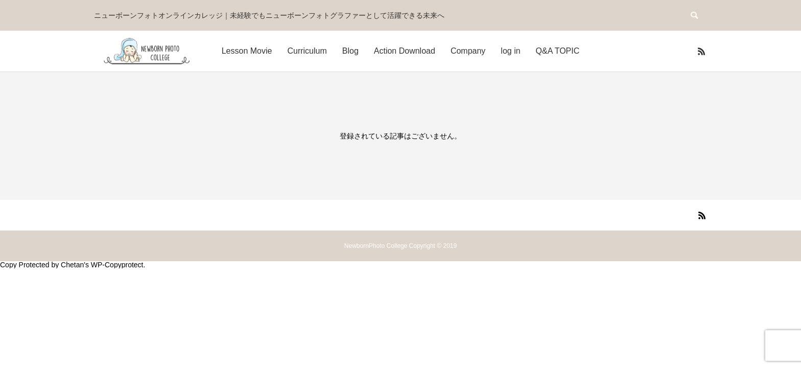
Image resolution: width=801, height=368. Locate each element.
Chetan (72, 265)
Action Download (404, 51)
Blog (350, 51)
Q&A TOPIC (558, 51)
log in (510, 51)
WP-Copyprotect (117, 265)
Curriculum (306, 51)
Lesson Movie (247, 51)
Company (468, 51)
